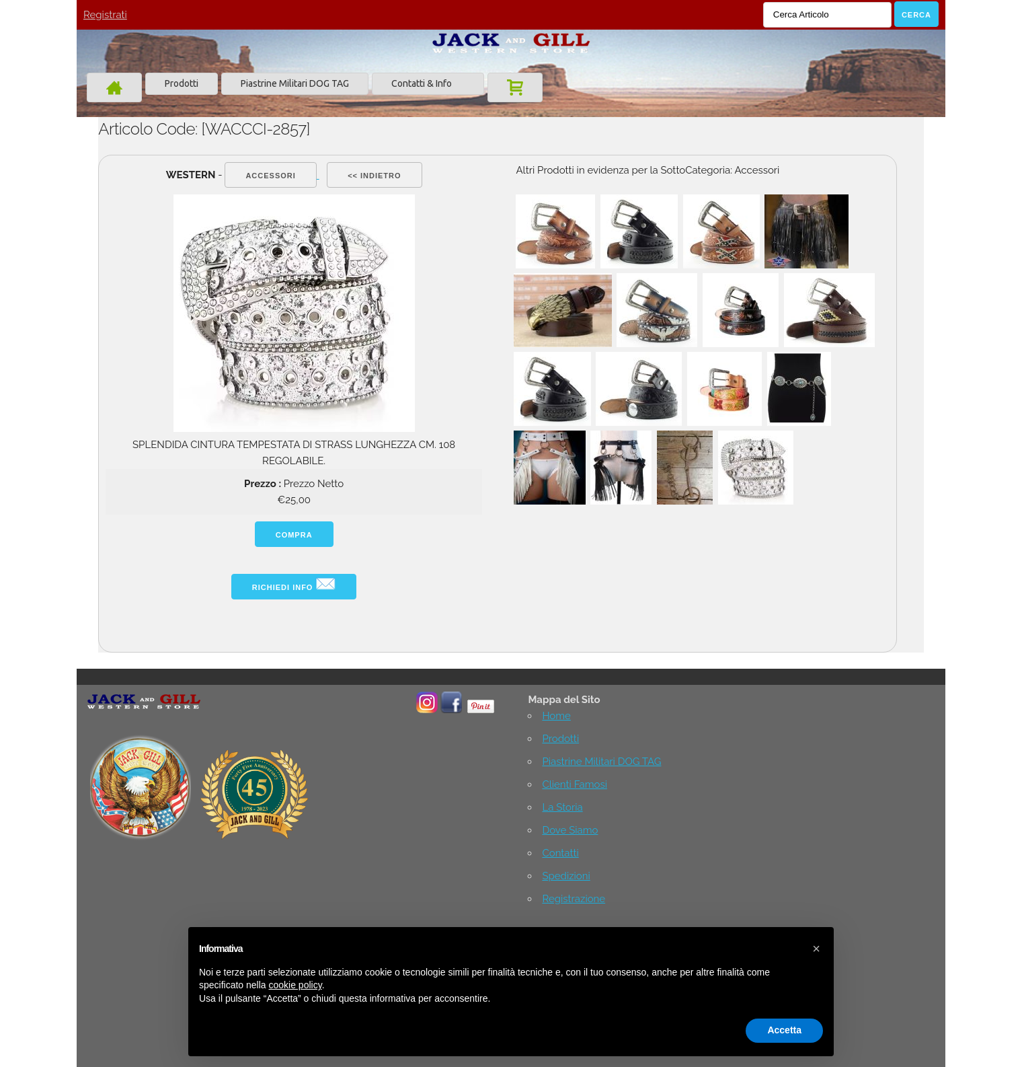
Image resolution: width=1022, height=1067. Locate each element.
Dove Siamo (570, 830)
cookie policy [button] (295, 985)
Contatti (560, 853)
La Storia (562, 807)
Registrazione (573, 899)
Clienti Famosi (574, 784)
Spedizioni (566, 876)
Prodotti (181, 83)
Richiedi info (294, 584)
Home (556, 716)
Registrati (105, 15)
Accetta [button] (784, 1030)
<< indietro (374, 176)
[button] (816, 948)
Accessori (270, 176)
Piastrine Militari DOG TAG (295, 83)
